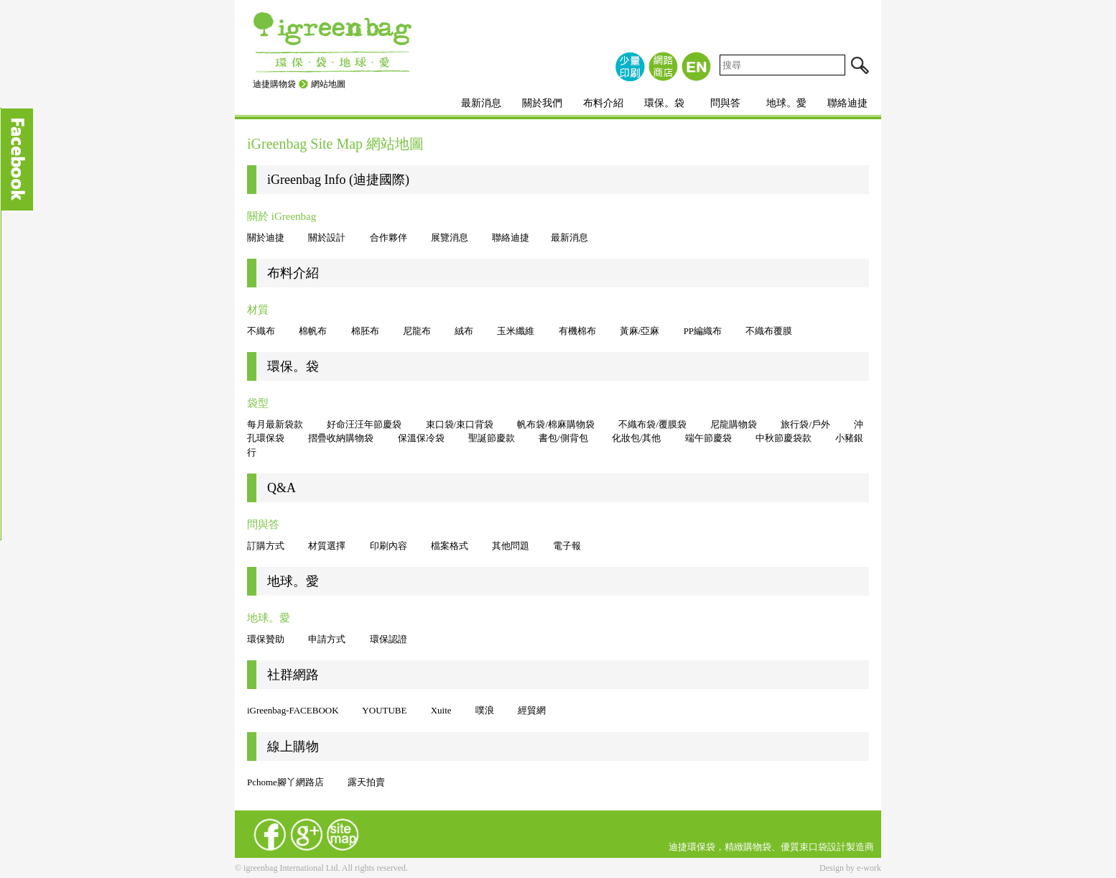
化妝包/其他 (636, 438)
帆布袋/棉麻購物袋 (556, 424)
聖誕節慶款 (491, 438)
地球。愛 (786, 103)
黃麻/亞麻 (640, 330)
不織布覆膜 (768, 330)
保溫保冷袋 (421, 438)
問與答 (725, 103)
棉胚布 (365, 330)
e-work (869, 868)
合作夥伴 (388, 237)
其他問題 (510, 545)
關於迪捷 (265, 237)
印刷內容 (388, 545)
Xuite (441, 710)
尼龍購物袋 (733, 424)
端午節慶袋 (708, 438)
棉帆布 (313, 330)
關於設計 (326, 237)
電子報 (567, 545)
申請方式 (326, 639)
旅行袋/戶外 (805, 424)
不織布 (261, 330)
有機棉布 (577, 330)
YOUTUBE (384, 710)
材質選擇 (326, 545)
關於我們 (542, 103)
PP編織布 (703, 330)
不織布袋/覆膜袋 (652, 424)
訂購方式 (265, 545)
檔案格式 (449, 545)
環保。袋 (664, 103)
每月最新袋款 (275, 424)
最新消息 (481, 103)
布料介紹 (603, 103)
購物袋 (757, 846)
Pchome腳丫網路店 (286, 782)
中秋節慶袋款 (783, 438)
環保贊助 (265, 639)
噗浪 (484, 710)
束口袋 (813, 846)
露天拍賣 (366, 782)
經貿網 (532, 710)
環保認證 (388, 639)
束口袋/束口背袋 (460, 424)
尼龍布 (417, 330)
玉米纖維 (515, 330)
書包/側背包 (563, 438)
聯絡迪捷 (847, 103)
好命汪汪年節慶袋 (364, 424)
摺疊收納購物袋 (340, 438)
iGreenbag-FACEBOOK (293, 710)
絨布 (464, 330)
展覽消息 (449, 237)
